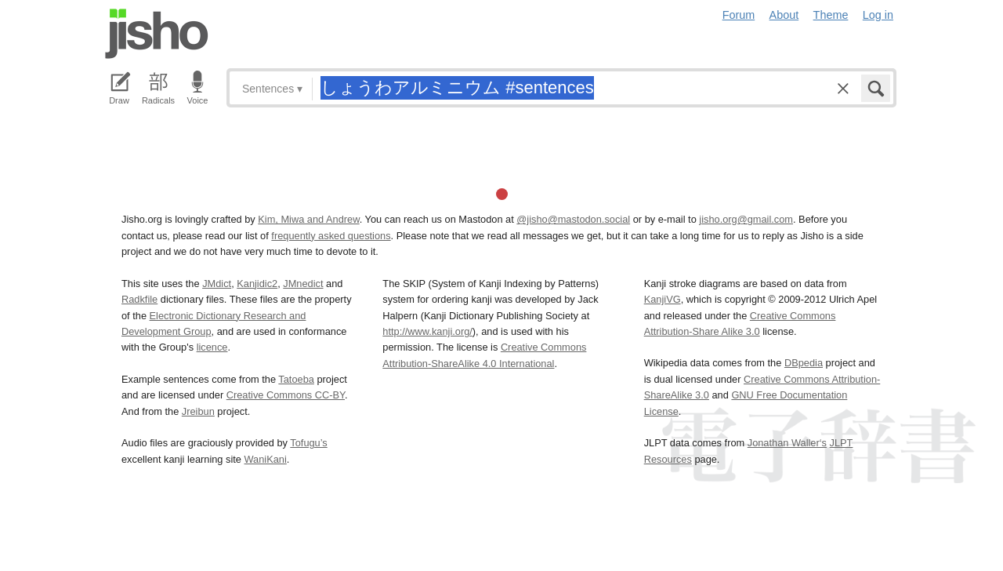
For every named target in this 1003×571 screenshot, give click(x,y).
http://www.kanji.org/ (427, 331)
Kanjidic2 (257, 283)
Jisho (156, 34)
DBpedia (803, 363)
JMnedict (303, 283)
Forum (738, 15)
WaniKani (265, 459)
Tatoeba (296, 379)
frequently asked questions (330, 236)
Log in (878, 15)
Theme (831, 15)
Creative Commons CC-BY (285, 395)
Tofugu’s (308, 443)
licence (212, 347)
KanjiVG (662, 299)
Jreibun (198, 411)
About (784, 15)
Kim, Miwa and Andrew (308, 219)
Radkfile (139, 299)
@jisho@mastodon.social (573, 219)
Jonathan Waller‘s (787, 443)
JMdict (216, 283)
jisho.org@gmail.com (746, 219)
